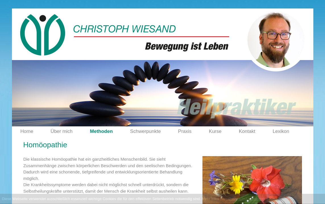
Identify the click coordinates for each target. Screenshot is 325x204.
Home (26, 131)
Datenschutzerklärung (246, 199)
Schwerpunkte (145, 131)
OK (273, 199)
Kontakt (247, 131)
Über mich (62, 131)
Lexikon (281, 131)
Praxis (184, 131)
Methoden (101, 131)
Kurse (215, 131)
